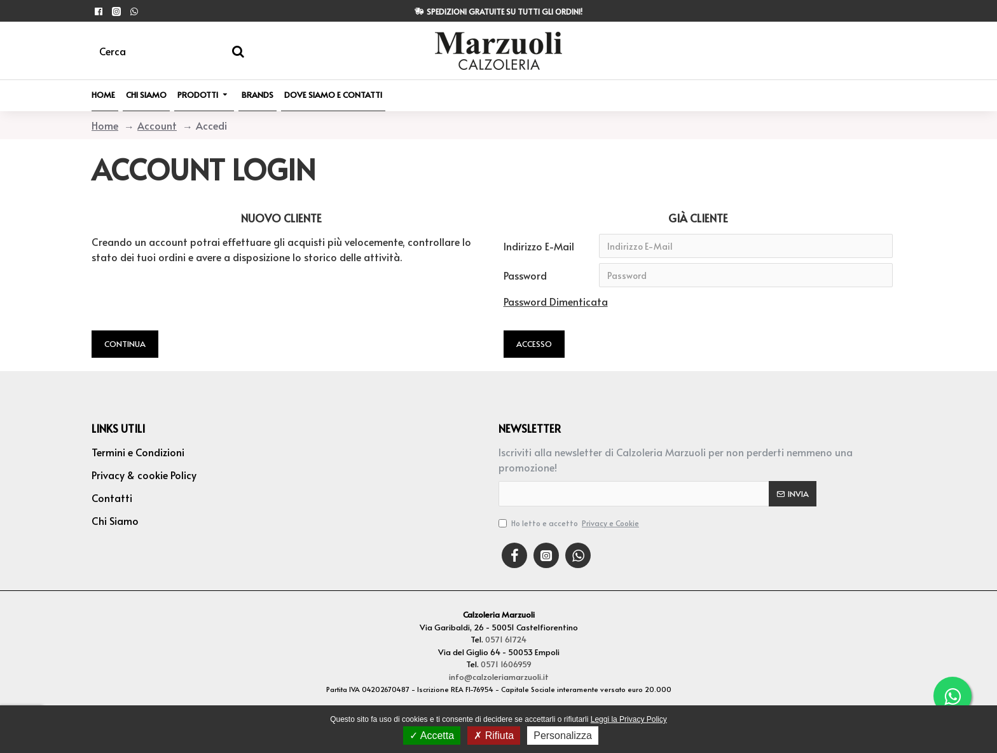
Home (105, 125)
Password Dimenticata (556, 301)
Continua (125, 343)
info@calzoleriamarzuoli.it (499, 676)
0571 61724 (505, 639)
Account (157, 125)
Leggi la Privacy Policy (629, 719)
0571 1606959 (506, 664)
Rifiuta (494, 735)
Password (525, 275)
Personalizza (562, 735)
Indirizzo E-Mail (539, 246)
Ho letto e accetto (569, 523)
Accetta (431, 735)
